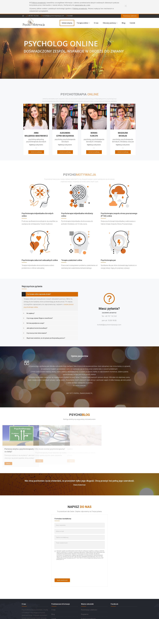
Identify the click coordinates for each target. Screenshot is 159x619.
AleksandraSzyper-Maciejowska (65, 134)
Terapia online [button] (83, 23)
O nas (96, 23)
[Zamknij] (125, 6)
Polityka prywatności (88, 602)
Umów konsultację (36, 152)
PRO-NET (135, 616)
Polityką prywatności (80, 8)
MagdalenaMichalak (123, 134)
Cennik (132, 23)
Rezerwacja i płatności (129, 16)
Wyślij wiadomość (62, 563)
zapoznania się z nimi (82, 5)
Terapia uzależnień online (71, 260)
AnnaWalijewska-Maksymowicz (36, 134)
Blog (123, 23)
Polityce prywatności (38, 3)
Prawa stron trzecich (88, 607)
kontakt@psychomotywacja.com (53, 16)
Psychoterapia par (108, 260)
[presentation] (63, 553)
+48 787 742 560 (32, 16)
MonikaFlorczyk (94, 134)
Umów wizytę (67, 23)
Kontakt (69, 16)
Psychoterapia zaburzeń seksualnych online (40, 260)
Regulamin (84, 598)
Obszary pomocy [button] (110, 23)
